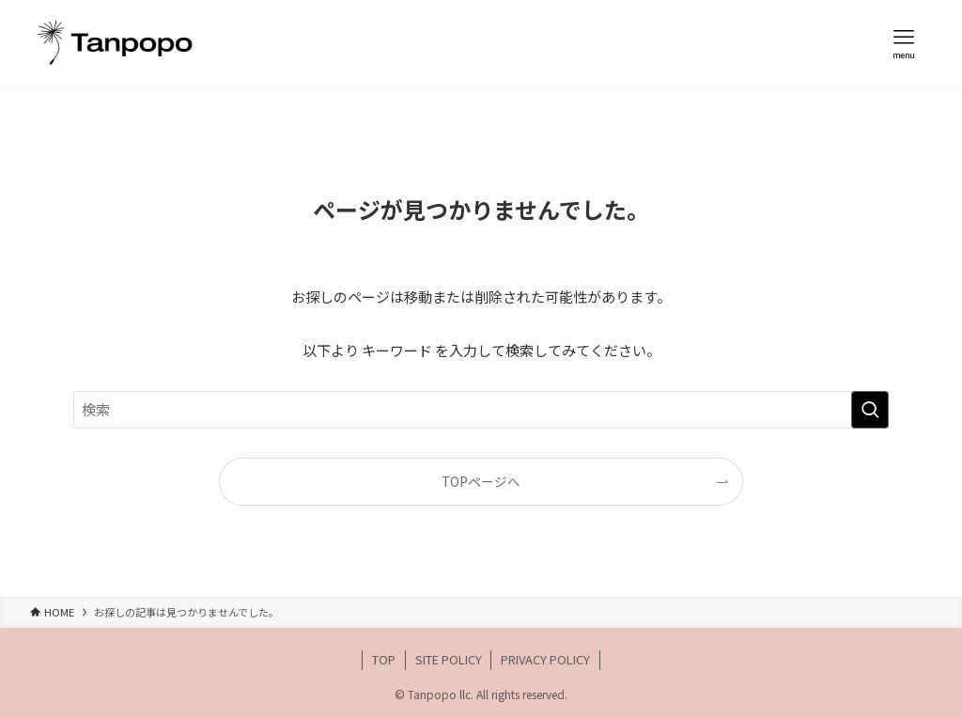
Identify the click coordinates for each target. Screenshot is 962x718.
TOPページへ (481, 481)
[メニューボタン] (904, 43)
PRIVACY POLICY (545, 659)
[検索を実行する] (870, 410)
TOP (384, 659)
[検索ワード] (481, 410)
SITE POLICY (448, 659)
